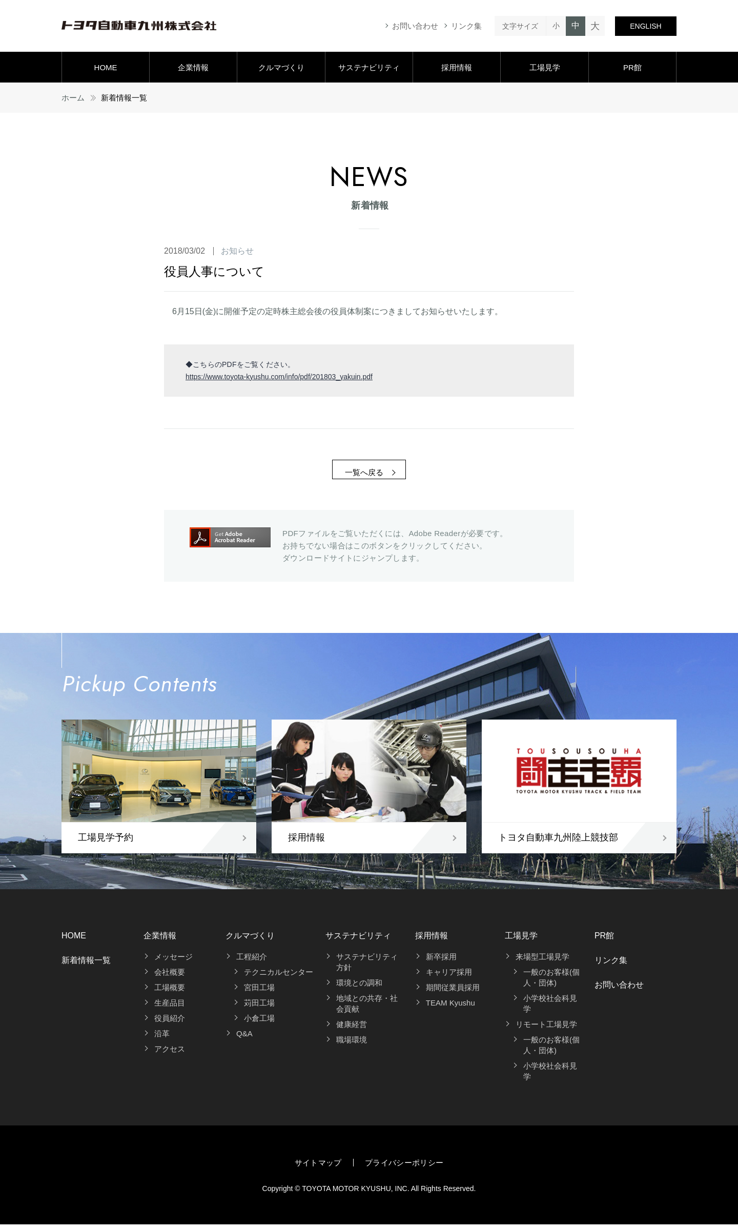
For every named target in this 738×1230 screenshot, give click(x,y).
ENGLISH (645, 26)
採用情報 (456, 67)
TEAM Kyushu (450, 1008)
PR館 (632, 67)
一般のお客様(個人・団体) (551, 983)
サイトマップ (318, 1168)
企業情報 (193, 67)
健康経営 (351, 1030)
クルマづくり (281, 67)
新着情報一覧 (86, 965)
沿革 (162, 1039)
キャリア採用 (449, 977)
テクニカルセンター (278, 977)
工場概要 (169, 993)
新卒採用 (441, 962)
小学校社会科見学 (550, 1009)
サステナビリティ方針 (367, 967)
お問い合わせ (415, 26)
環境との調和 (359, 988)
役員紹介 (169, 1023)
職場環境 (351, 1045)
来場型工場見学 (542, 962)
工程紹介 (251, 962)
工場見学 (544, 67)
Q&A (244, 1039)
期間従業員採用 (453, 993)
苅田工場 (259, 1008)
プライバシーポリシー (404, 1168)
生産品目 (169, 1008)
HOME (105, 67)
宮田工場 (259, 993)
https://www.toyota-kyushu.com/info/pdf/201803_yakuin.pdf (279, 376)
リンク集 (466, 26)
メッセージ (173, 962)
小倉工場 (259, 1023)
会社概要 (169, 977)
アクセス (169, 1054)
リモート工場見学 (546, 1030)
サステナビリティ (369, 67)
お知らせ (237, 251)
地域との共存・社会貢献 (367, 1009)
